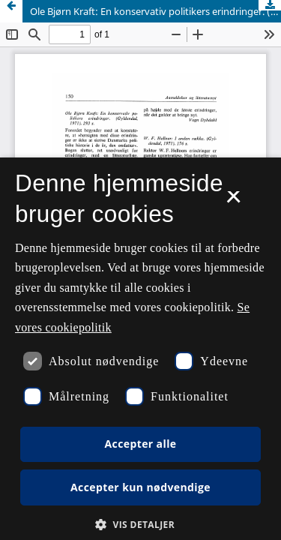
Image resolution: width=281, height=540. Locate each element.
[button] (140, 524)
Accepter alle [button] (140, 443)
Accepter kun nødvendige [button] (140, 487)
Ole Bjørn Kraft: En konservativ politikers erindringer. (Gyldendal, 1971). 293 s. (155, 11)
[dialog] (140, 349)
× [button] (233, 201)
